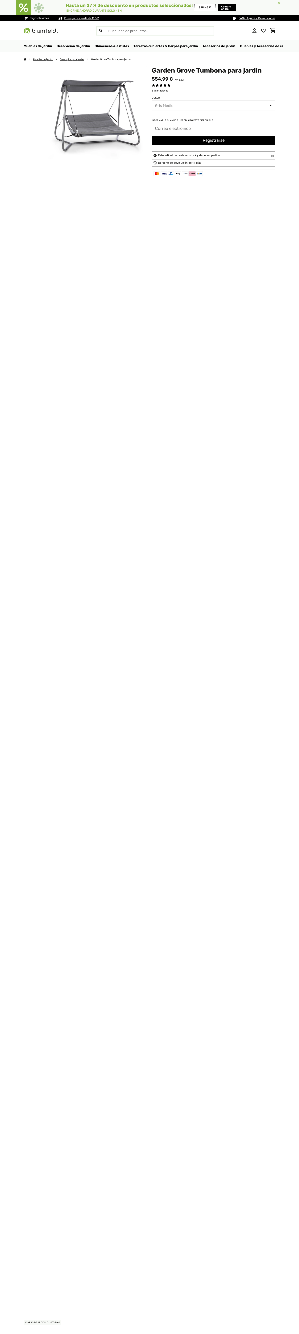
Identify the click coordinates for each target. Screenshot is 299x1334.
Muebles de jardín (43, 59)
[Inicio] (28, 59)
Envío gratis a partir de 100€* (83, 18)
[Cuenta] (254, 30)
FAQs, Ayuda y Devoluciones (257, 18)
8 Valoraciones (160, 90)
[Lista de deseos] (263, 30)
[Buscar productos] (155, 31)
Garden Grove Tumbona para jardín (113, 59)
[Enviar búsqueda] (100, 30)
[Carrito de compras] (272, 30)
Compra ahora (220, 7)
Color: (156, 97)
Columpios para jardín (73, 59)
